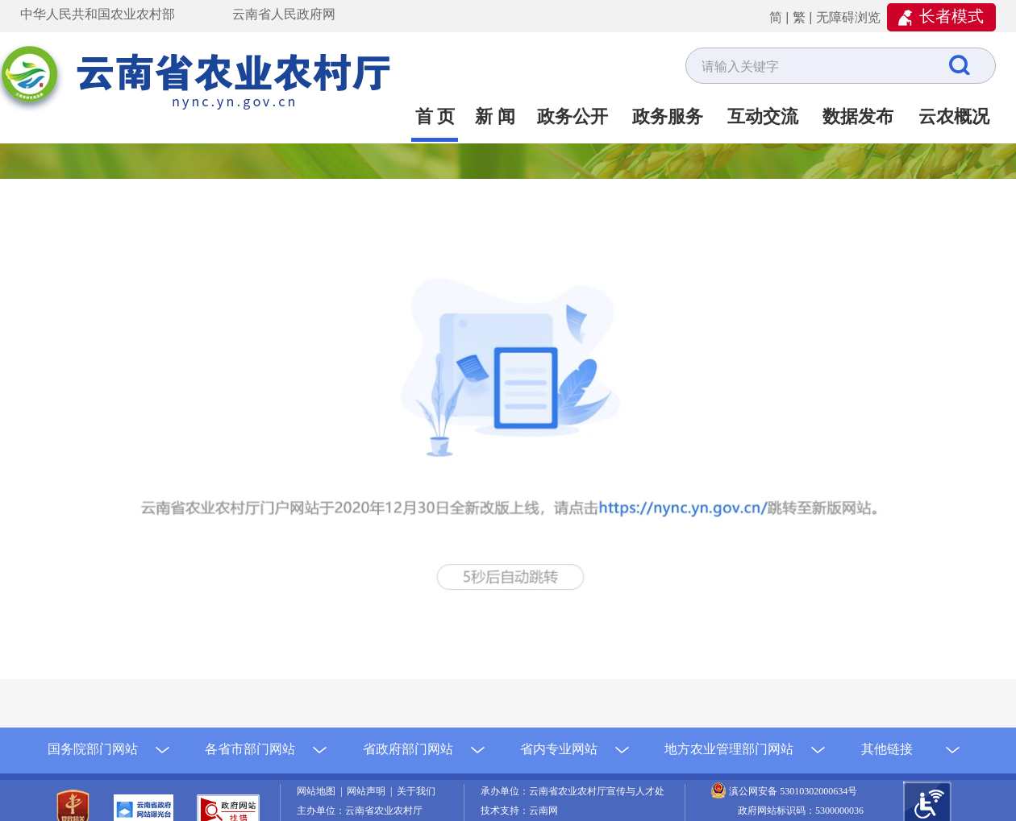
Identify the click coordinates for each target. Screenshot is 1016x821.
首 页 (435, 116)
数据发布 (857, 116)
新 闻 (495, 116)
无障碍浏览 (848, 17)
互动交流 (762, 116)
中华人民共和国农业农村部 (97, 14)
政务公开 (572, 116)
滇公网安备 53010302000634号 (793, 791)
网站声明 (368, 791)
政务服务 (667, 116)
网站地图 (318, 791)
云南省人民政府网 (283, 14)
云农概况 (953, 116)
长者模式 (951, 16)
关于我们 (416, 791)
